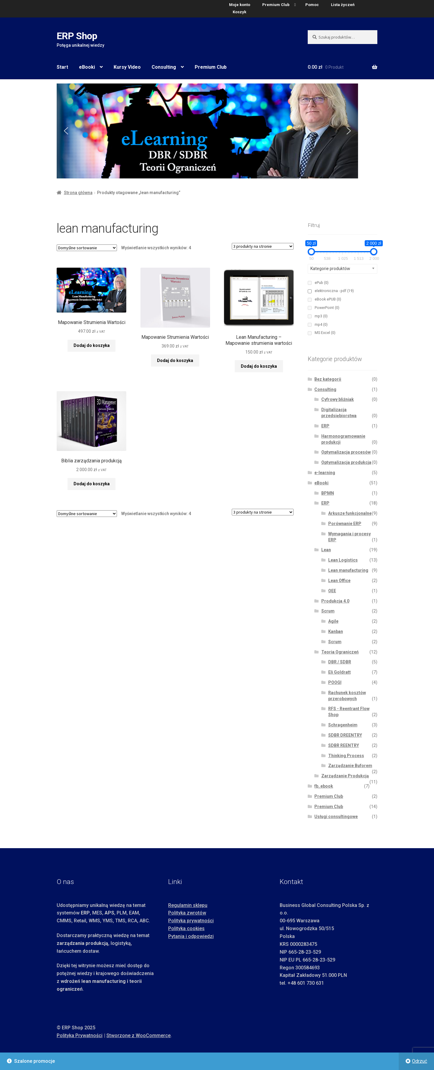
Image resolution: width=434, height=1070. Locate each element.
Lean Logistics (343, 560)
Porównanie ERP (344, 523)
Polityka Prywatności (79, 1035)
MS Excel (325, 333)
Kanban (335, 631)
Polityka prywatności (191, 921)
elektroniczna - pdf (334, 291)
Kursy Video (127, 67)
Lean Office (339, 580)
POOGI (334, 682)
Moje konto (239, 4)
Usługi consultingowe (336, 816)
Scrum (328, 611)
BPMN (327, 493)
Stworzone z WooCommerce (138, 1035)
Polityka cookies (186, 928)
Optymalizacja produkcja (346, 462)
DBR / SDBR (339, 661)
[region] (217, 130)
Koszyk (239, 12)
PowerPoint (327, 308)
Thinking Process (346, 755)
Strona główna (78, 192)
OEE (332, 590)
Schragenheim (342, 724)
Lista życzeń (342, 4)
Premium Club (276, 4)
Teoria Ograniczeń (340, 652)
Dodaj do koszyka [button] (92, 345)
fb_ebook (323, 786)
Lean (326, 549)
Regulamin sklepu (187, 905)
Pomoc (312, 4)
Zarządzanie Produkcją (345, 775)
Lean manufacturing (348, 570)
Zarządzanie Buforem (350, 765)
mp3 (321, 316)
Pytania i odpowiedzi (191, 936)
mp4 (321, 325)
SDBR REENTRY (343, 745)
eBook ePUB (328, 299)
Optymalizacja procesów (346, 452)
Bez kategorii (327, 379)
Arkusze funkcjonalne (350, 513)
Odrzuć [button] (419, 1061)
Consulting (164, 67)
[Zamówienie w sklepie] (87, 247)
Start (62, 67)
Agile (333, 621)
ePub (322, 283)
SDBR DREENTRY (345, 735)
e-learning (324, 472)
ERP (325, 425)
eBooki (87, 67)
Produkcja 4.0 (335, 601)
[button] (66, 131)
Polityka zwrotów (187, 913)
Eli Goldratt (339, 672)
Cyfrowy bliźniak (337, 399)
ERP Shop (77, 36)
